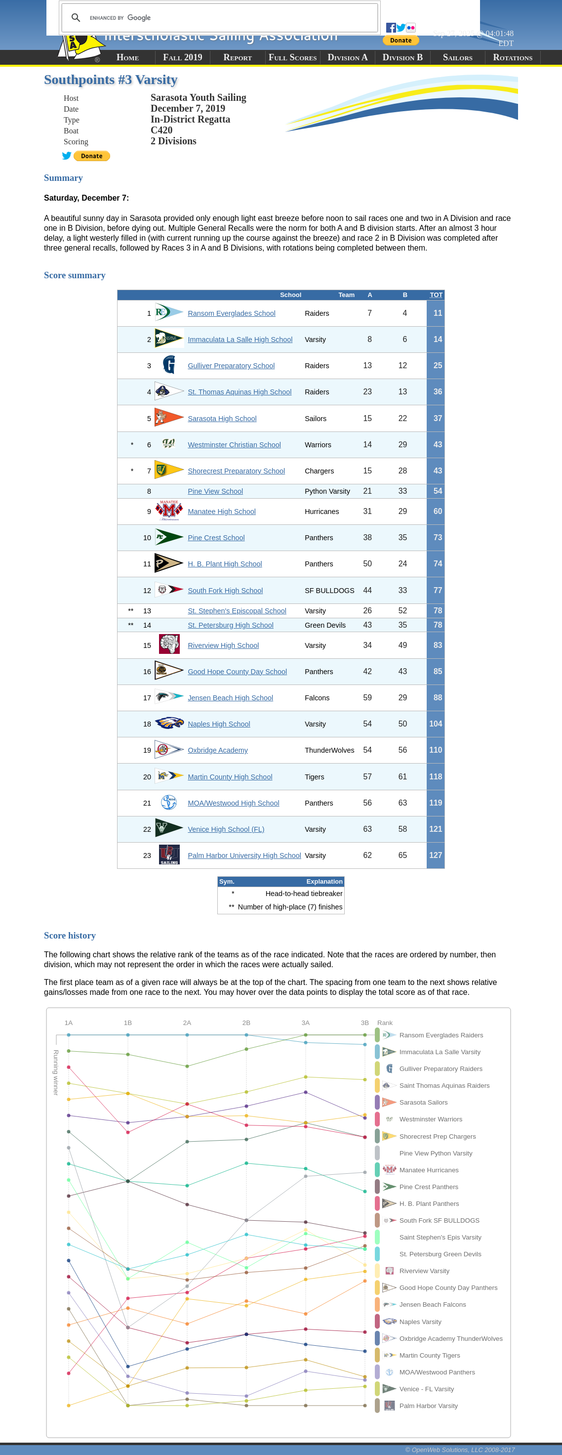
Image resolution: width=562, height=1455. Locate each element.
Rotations (512, 57)
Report (238, 57)
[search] (218, 18)
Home (128, 57)
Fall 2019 (182, 57)
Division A (347, 57)
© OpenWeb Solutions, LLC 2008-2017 (460, 1450)
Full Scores (293, 57)
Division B (403, 57)
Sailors (458, 57)
